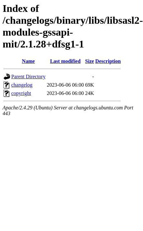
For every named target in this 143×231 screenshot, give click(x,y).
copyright (21, 93)
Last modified (65, 61)
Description (108, 61)
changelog (22, 85)
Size (89, 61)
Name (28, 61)
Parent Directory (28, 76)
